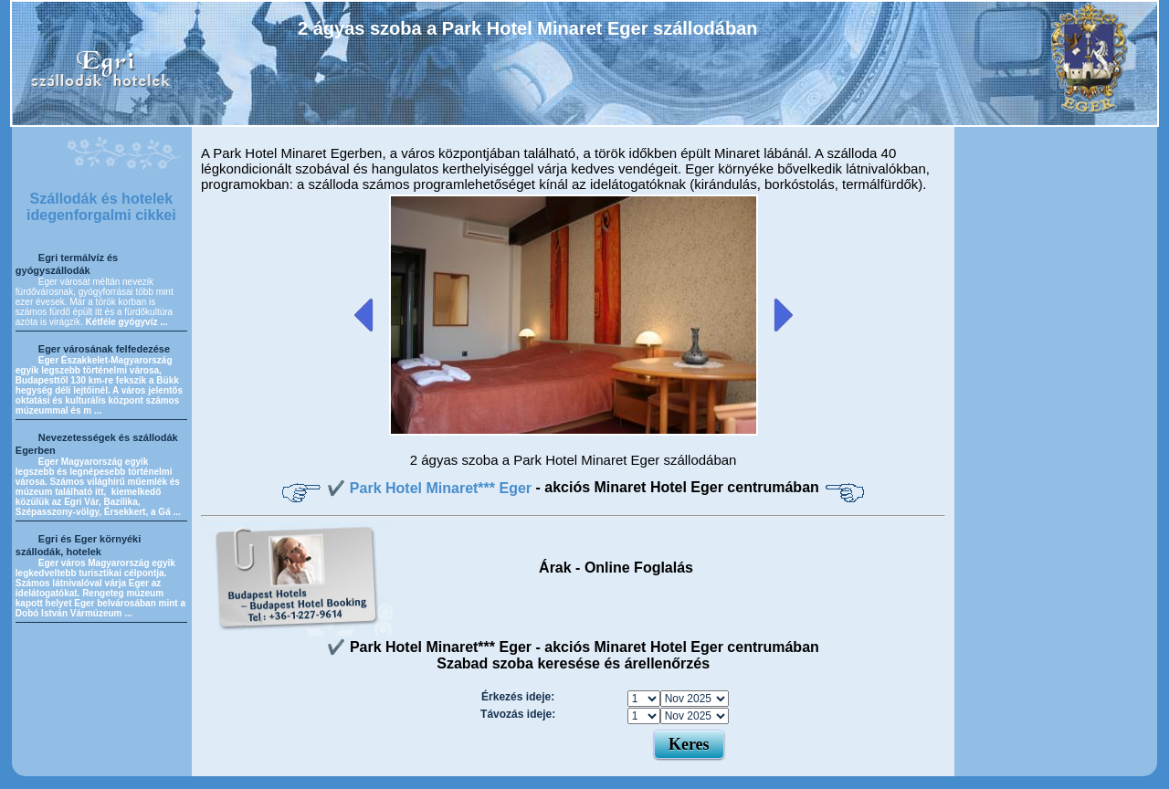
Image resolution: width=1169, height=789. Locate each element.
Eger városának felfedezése (104, 348)
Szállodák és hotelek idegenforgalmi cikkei (101, 207)
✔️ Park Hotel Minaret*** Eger (431, 488)
